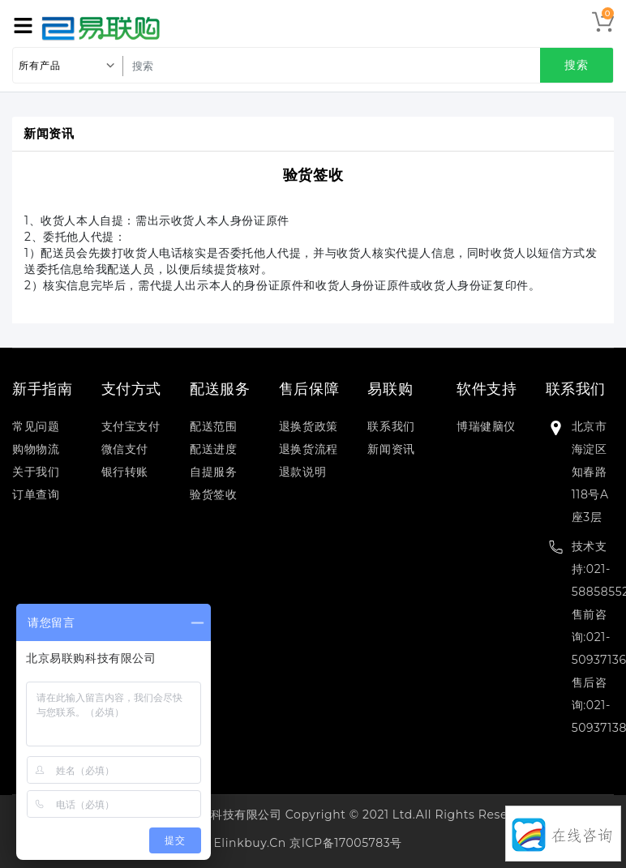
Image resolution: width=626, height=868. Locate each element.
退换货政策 (308, 426)
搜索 (576, 65)
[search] (364, 65)
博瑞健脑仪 (486, 426)
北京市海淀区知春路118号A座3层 (590, 471)
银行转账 (124, 471)
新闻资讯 (390, 449)
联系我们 (390, 426)
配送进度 (213, 449)
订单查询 (35, 494)
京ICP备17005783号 (345, 843)
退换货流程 (308, 449)
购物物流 (35, 449)
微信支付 (124, 449)
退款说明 (302, 471)
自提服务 (213, 471)
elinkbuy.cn (249, 843)
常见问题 (35, 426)
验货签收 (313, 175)
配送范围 (213, 426)
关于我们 (35, 471)
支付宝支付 (131, 426)
